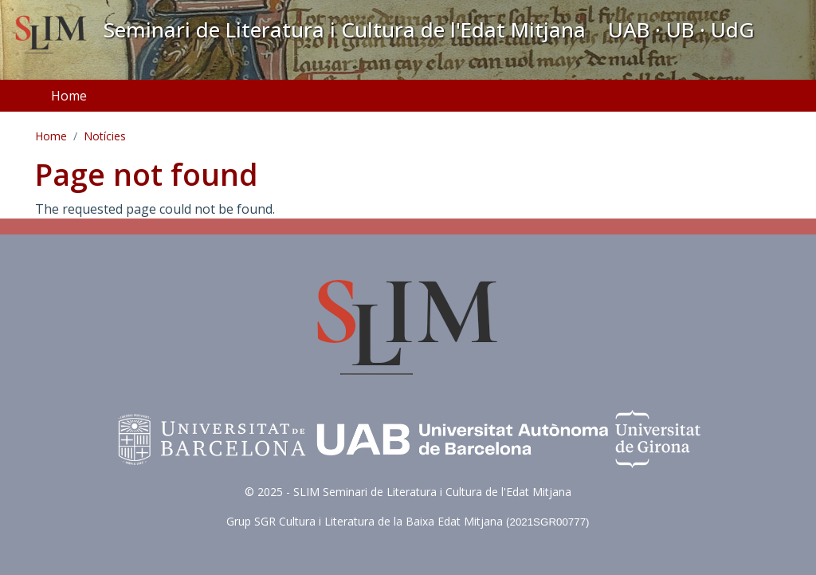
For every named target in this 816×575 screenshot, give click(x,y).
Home (69, 95)
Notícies (105, 136)
